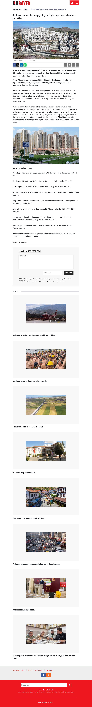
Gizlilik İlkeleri (39, 670)
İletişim (30, 670)
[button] (69, 65)
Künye (23, 670)
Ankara (26, 9)
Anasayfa (17, 9)
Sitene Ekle (49, 670)
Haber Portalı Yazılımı (47, 702)
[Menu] (77, 2)
